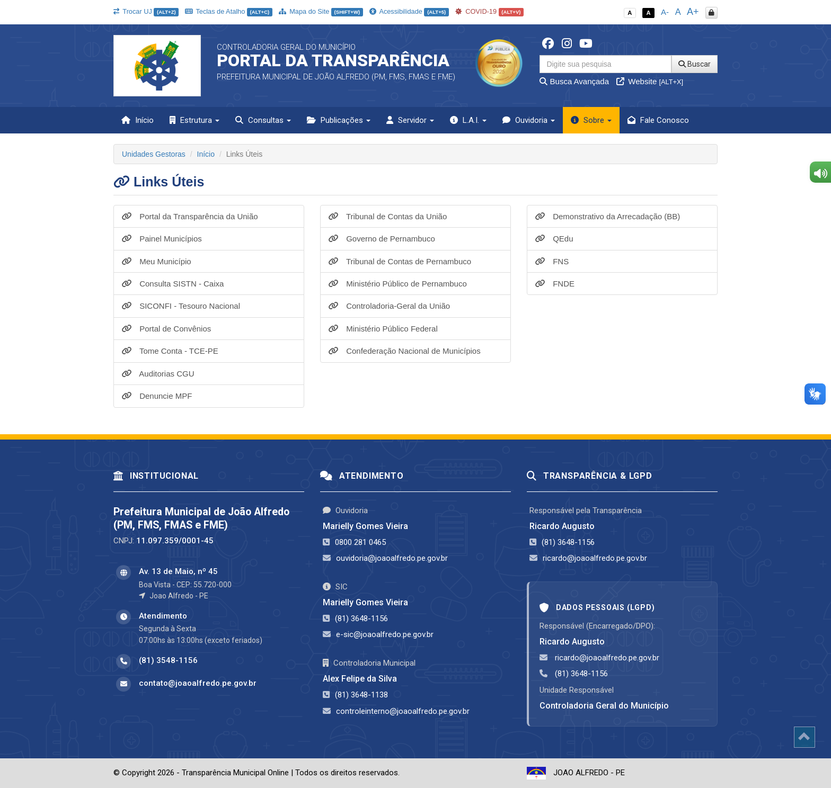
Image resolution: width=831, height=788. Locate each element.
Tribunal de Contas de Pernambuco (400, 261)
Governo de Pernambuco (382, 238)
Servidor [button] (410, 120)
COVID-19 (489, 11)
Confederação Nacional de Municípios (405, 350)
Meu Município (156, 261)
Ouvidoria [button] (528, 120)
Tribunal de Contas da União (388, 216)
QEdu (554, 238)
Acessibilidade (409, 11)
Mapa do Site (321, 11)
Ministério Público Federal (383, 328)
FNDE (554, 283)
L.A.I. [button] (468, 120)
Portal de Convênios (166, 328)
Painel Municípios (162, 238)
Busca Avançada (574, 81)
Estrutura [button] (194, 120)
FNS (552, 261)
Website (649, 81)
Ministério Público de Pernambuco (398, 283)
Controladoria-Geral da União (389, 305)
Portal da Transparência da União (190, 216)
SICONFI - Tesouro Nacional (181, 305)
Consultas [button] (263, 120)
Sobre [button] (591, 120)
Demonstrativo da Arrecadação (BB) (607, 216)
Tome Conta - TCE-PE (170, 350)
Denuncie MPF (157, 395)
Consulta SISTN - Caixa (173, 283)
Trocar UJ (146, 11)
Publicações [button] (338, 120)
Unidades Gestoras (153, 154)
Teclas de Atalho (228, 11)
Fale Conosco (658, 120)
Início (137, 120)
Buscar (694, 64)
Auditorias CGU (158, 373)
